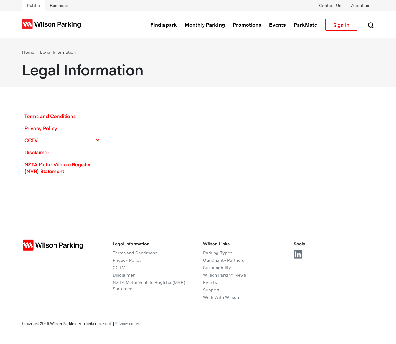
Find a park (163, 25)
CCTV (119, 267)
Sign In (341, 24)
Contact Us (330, 5)
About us (360, 5)
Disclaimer (36, 152)
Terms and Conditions (50, 116)
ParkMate (305, 25)
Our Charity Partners (223, 260)
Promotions (247, 25)
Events (277, 25)
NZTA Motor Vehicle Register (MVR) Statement (57, 167)
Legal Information (58, 52)
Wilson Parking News (224, 275)
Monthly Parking (205, 25)
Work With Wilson (221, 297)
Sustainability (217, 267)
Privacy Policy (40, 128)
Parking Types (217, 252)
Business (59, 5)
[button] (62, 116)
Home (28, 52)
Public (33, 5)
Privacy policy (127, 323)
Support (211, 289)
